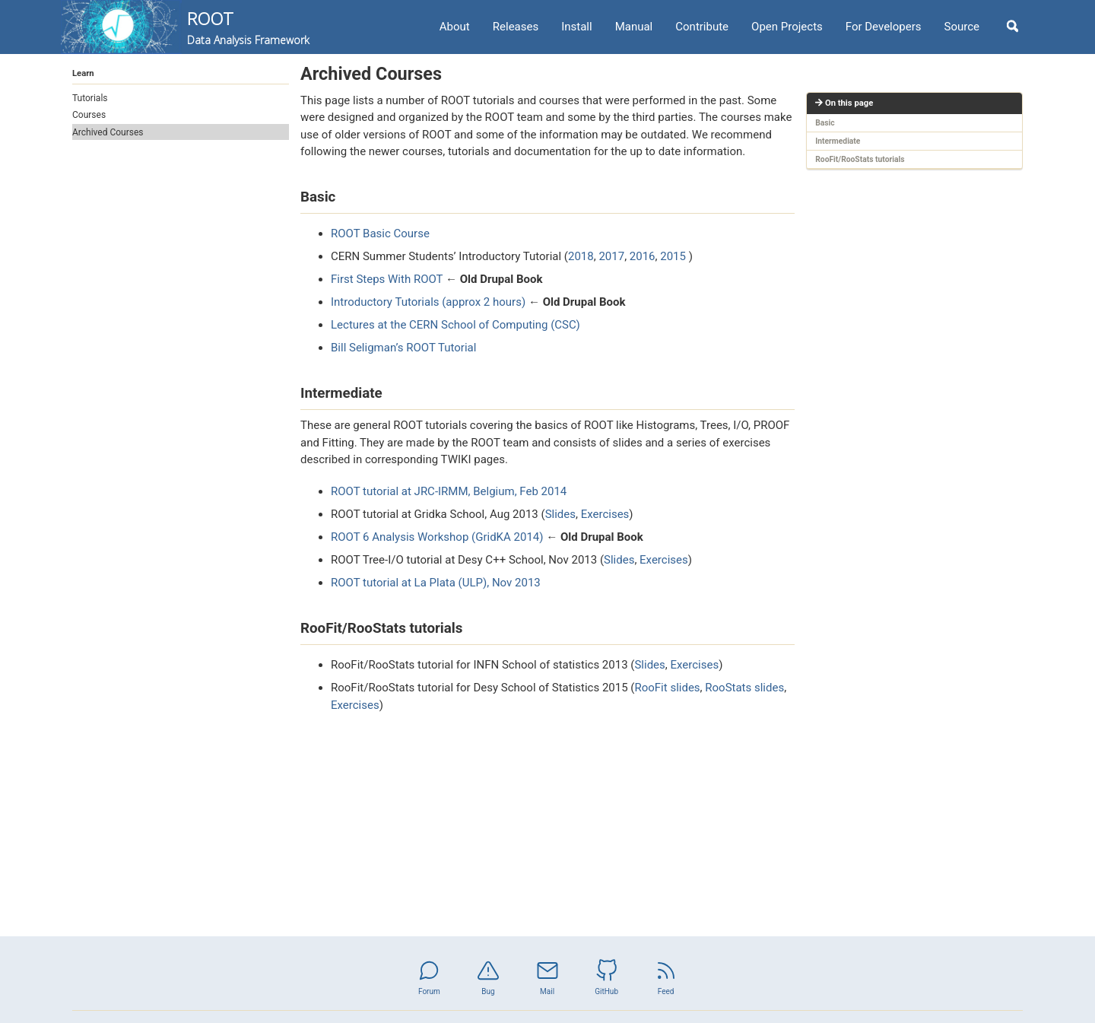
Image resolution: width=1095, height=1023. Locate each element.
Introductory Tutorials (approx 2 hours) (428, 302)
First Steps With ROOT (387, 279)
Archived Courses (108, 132)
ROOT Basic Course (380, 233)
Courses (89, 115)
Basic (824, 123)
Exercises (605, 514)
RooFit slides (667, 687)
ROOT (248, 27)
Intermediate (837, 141)
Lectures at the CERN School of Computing (439, 325)
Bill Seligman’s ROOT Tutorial (403, 347)
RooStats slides (744, 687)
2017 (611, 256)
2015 (673, 256)
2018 (581, 256)
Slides (560, 514)
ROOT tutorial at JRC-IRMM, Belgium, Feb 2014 (449, 491)
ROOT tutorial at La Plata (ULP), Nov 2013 (436, 582)
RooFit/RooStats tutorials (859, 159)
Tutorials (90, 98)
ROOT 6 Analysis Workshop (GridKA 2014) (437, 537)
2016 (642, 256)
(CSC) (565, 325)
